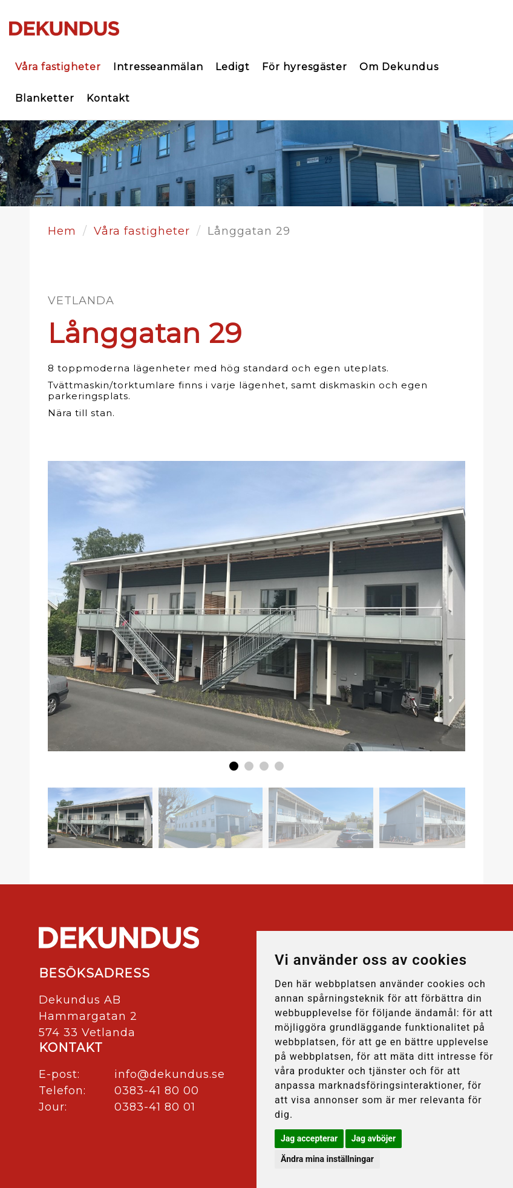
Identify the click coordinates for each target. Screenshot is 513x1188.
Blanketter (44, 98)
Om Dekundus (399, 67)
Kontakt (108, 98)
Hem (62, 231)
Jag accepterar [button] (309, 1138)
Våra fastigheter (58, 67)
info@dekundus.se (169, 1074)
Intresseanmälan (158, 67)
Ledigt (232, 67)
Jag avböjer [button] (373, 1138)
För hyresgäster (304, 67)
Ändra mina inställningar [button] (327, 1159)
